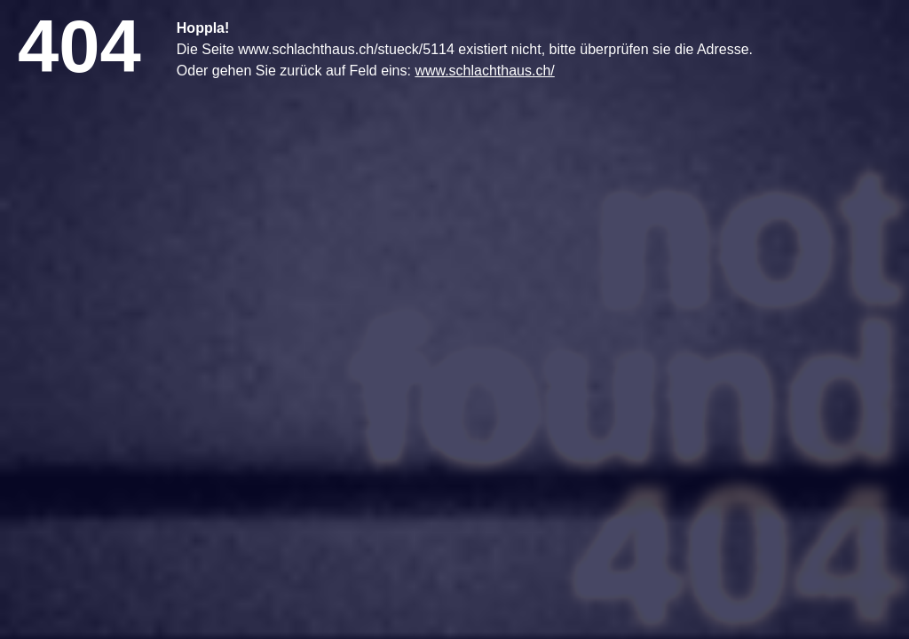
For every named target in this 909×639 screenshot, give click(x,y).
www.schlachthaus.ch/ (484, 70)
